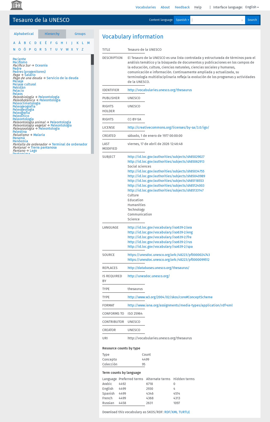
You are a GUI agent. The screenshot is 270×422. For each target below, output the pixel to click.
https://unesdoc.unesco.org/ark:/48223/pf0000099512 (168, 260)
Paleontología (48, 97)
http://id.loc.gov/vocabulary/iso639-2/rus (160, 242)
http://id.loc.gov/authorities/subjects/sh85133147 (166, 190)
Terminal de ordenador (69, 144)
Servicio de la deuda (62, 78)
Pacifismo (20, 62)
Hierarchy (52, 34)
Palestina (20, 132)
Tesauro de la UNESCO (41, 20)
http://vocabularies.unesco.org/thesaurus (160, 90)
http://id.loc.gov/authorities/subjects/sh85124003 (166, 186)
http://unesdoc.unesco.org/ (149, 276)
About (166, 7)
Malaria (39, 135)
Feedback (182, 7)
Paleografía (21, 113)
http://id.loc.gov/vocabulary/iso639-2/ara (160, 227)
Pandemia (20, 141)
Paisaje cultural (24, 84)
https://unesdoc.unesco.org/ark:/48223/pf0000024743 (169, 255)
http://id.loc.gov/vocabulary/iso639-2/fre (160, 237)
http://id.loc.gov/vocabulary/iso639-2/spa (160, 247)
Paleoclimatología (26, 103)
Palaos (18, 94)
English (252, 7)
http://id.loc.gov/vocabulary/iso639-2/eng (160, 232)
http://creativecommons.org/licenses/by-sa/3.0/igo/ (168, 127)
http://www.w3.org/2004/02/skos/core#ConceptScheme (170, 297)
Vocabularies (146, 7)
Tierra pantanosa (44, 147)
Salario (29, 75)
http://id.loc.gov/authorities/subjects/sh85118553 (166, 181)
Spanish (182, 20)
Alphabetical (24, 34)
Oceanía (41, 65)
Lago (33, 151)
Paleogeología (23, 110)
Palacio (18, 91)
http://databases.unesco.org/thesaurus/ (158, 268)
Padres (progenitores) (29, 72)
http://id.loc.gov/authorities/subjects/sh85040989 (166, 176)
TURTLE (184, 412)
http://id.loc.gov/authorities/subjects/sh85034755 (166, 171)
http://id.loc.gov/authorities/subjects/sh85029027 (166, 157)
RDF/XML (171, 412)
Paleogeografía (24, 106)
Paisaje (18, 81)
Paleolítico (21, 116)
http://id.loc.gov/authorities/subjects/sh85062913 (166, 162)
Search (252, 20)
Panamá (19, 138)
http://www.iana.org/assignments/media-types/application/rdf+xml (180, 305)
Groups (80, 34)
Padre (17, 69)
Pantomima (21, 154)
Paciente (19, 59)
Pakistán (19, 87)
